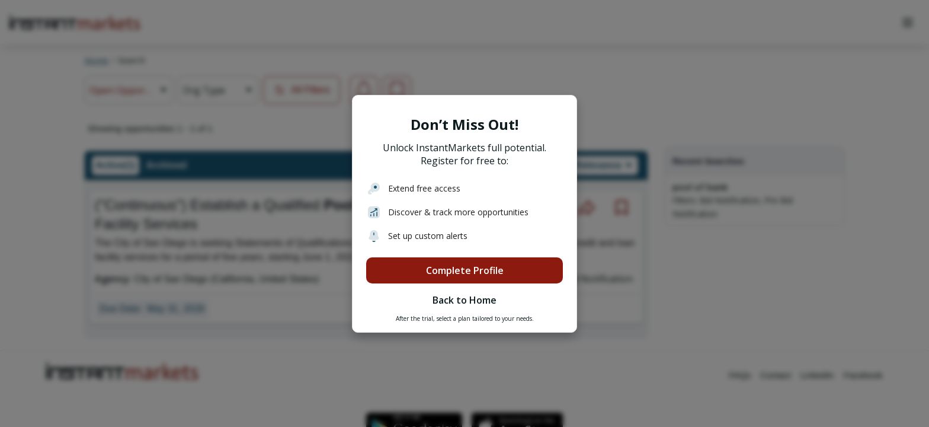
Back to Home (464, 300)
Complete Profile (465, 270)
